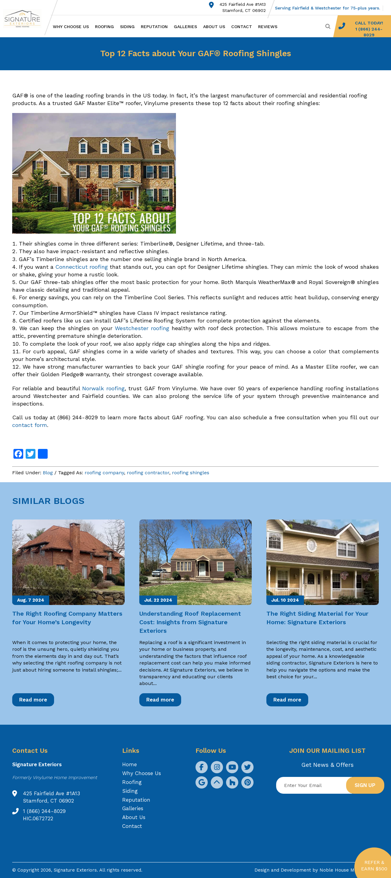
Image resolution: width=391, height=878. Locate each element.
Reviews (267, 26)
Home (129, 764)
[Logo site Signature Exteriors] (25, 18)
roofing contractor (148, 472)
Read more (33, 700)
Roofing (104, 26)
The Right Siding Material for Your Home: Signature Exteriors (317, 618)
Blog (48, 472)
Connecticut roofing (81, 267)
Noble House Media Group (349, 870)
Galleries (185, 26)
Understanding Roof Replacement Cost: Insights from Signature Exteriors (190, 622)
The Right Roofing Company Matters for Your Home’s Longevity (67, 618)
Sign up (365, 785)
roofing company (104, 472)
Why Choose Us (71, 26)
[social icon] (202, 767)
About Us (214, 26)
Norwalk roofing (103, 388)
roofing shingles (190, 472)
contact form (29, 425)
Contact (241, 26)
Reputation (154, 26)
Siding (127, 26)
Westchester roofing (142, 328)
